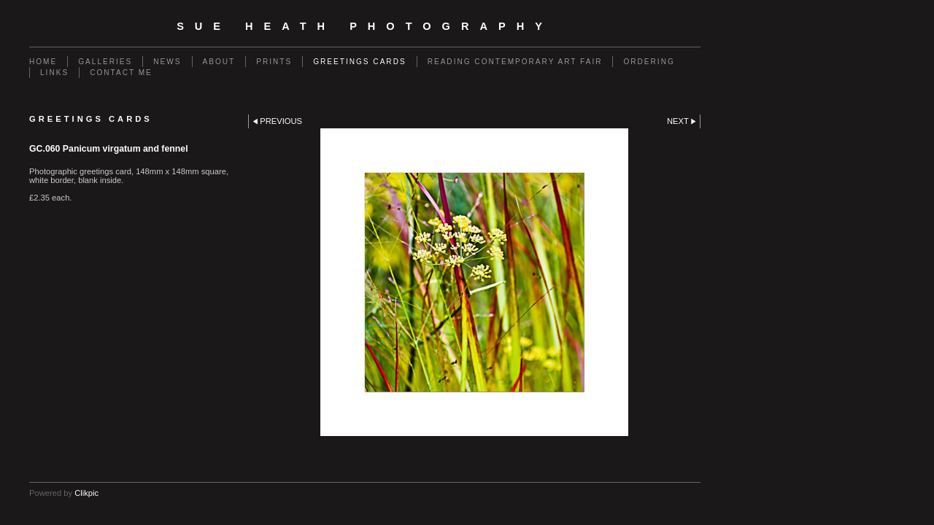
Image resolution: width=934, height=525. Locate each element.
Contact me (121, 73)
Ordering (648, 62)
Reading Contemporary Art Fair (515, 62)
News (167, 62)
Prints (274, 62)
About (219, 62)
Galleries (105, 62)
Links (54, 73)
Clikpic (86, 493)
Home (43, 62)
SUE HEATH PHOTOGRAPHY (365, 26)
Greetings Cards (359, 62)
